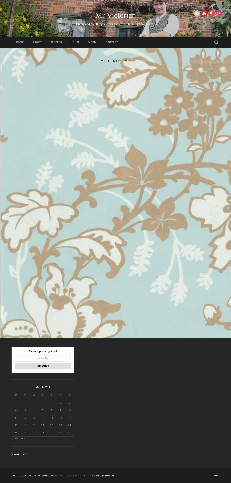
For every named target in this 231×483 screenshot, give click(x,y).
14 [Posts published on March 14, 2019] (42, 417)
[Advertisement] (115, 105)
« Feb (15, 438)
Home (20, 42)
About (37, 42)
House (75, 42)
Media (92, 42)
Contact (112, 42)
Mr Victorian (115, 15)
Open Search (216, 42)
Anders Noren (104, 475)
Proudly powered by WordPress (34, 475)
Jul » (22, 438)
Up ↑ (216, 475)
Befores (56, 42)
